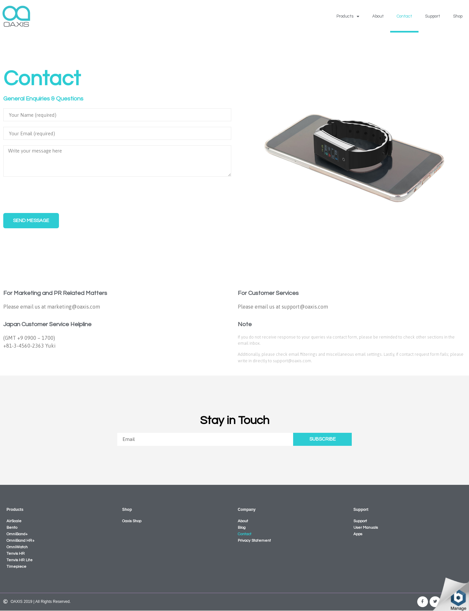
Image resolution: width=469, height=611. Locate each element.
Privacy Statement (254, 540)
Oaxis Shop (131, 521)
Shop (457, 16)
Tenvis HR (16, 553)
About (378, 16)
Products (347, 16)
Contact (404, 16)
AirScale (14, 521)
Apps (357, 534)
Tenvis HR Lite (20, 560)
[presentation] (52, 194)
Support (432, 16)
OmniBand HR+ (21, 540)
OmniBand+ (17, 534)
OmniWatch (17, 547)
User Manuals (365, 527)
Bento (12, 527)
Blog (242, 527)
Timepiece (16, 567)
